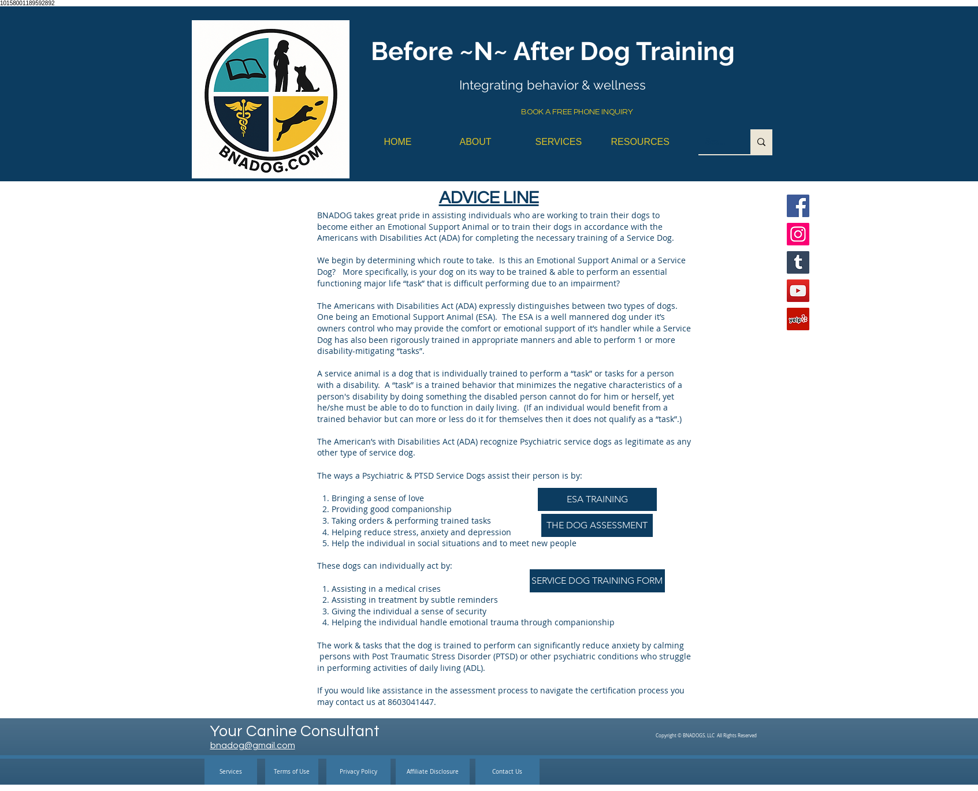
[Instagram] (798, 234)
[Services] (230, 772)
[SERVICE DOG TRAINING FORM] (597, 580)
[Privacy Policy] (358, 772)
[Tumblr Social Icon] (798, 262)
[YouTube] (798, 290)
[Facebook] (798, 206)
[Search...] (715, 141)
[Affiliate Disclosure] (433, 772)
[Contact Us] (507, 772)
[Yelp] (798, 319)
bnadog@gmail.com (252, 745)
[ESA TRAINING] (597, 499)
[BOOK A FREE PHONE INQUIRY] (577, 112)
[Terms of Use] (291, 772)
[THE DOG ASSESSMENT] (597, 525)
